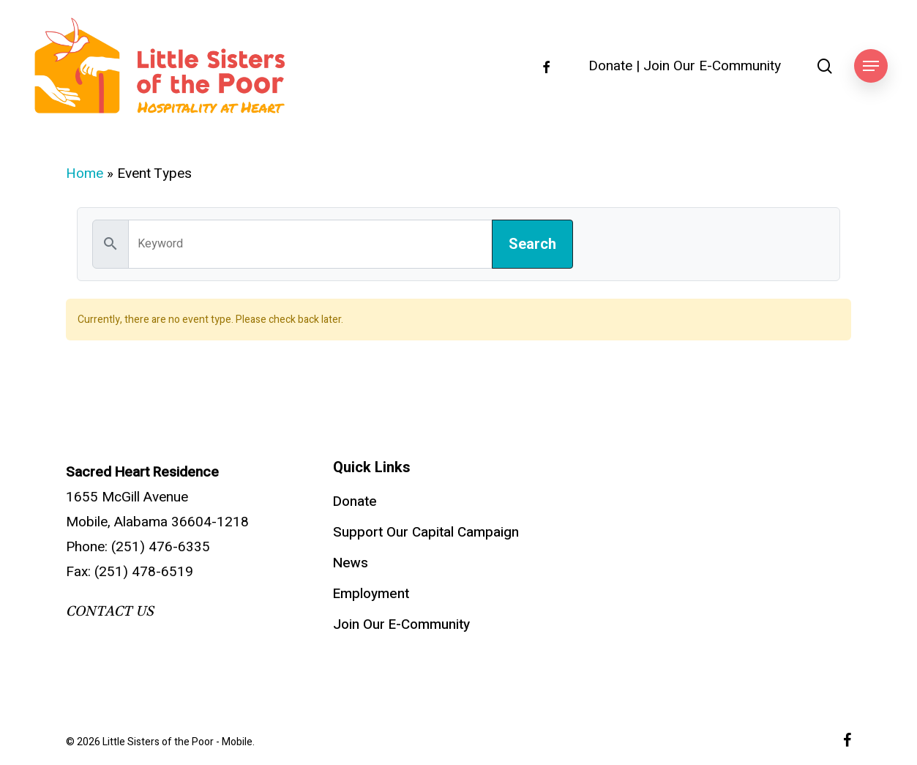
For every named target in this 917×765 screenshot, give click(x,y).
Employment (371, 593)
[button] (871, 66)
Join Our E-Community (712, 66)
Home (84, 173)
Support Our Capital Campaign (426, 532)
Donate (610, 66)
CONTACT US (110, 611)
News (350, 563)
